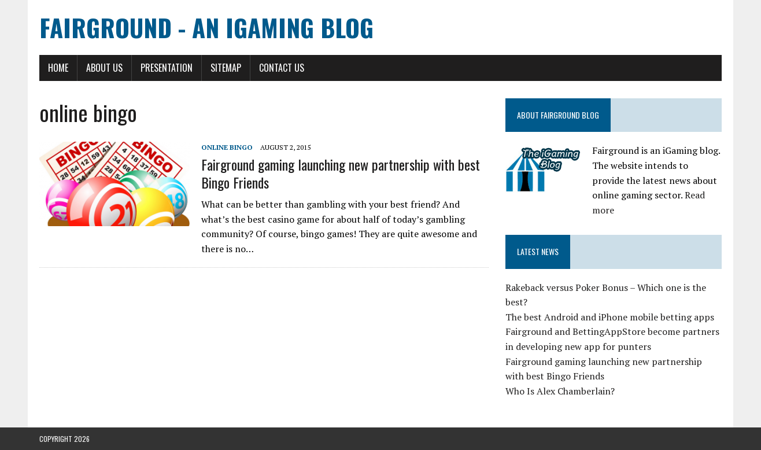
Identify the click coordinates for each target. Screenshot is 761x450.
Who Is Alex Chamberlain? (560, 391)
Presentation (167, 68)
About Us (104, 68)
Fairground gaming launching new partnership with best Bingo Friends (340, 173)
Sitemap (225, 68)
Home (58, 68)
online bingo (227, 147)
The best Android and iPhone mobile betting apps (609, 317)
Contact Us (281, 68)
